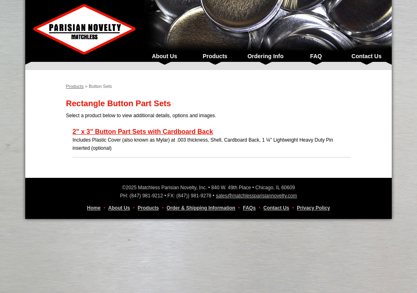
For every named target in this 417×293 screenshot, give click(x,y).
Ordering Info (266, 56)
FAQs (249, 208)
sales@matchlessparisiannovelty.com (256, 196)
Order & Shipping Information (201, 208)
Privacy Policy (313, 208)
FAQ (316, 56)
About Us (164, 56)
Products (215, 56)
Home (94, 208)
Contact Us (366, 56)
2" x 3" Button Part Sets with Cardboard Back (142, 131)
